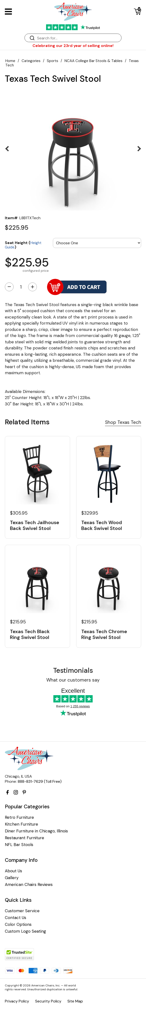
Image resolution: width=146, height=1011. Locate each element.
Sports (52, 60)
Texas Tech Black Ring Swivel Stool (30, 634)
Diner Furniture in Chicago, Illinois (36, 831)
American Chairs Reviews (29, 885)
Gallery (11, 878)
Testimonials (73, 670)
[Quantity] (21, 286)
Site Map (75, 1001)
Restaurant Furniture (24, 838)
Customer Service (22, 911)
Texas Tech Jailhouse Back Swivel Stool (34, 525)
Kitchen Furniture (21, 824)
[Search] (77, 38)
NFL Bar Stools (19, 845)
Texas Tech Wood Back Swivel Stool (101, 525)
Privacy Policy (17, 1001)
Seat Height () (23, 244)
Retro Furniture (19, 817)
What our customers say (73, 680)
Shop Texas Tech (123, 422)
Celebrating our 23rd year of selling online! (73, 45)
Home (10, 60)
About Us (13, 871)
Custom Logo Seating (25, 931)
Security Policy (48, 1001)
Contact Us (15, 918)
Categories (31, 60)
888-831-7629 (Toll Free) (40, 781)
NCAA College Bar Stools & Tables (93, 60)
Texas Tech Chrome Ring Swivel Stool (104, 634)
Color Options (18, 924)
